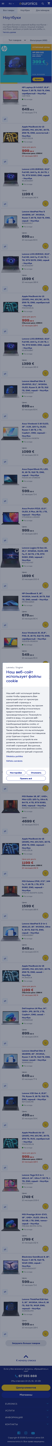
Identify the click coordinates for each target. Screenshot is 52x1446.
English (19, 667)
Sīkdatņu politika (14, 756)
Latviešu (10, 667)
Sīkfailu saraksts (14, 761)
